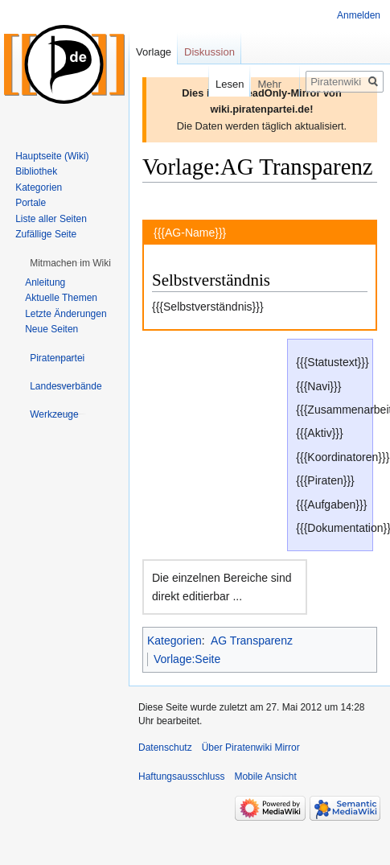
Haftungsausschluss (181, 776)
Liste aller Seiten (51, 218)
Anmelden (358, 15)
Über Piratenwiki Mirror (251, 747)
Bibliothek (36, 171)
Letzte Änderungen (65, 313)
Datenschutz (165, 747)
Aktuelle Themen (61, 297)
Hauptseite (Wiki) (51, 156)
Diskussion (209, 52)
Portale (30, 202)
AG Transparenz (252, 640)
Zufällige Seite (45, 234)
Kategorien (174, 640)
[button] (70, 263)
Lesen (219, 84)
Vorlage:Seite (187, 659)
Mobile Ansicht (265, 776)
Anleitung (45, 282)
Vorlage (153, 52)
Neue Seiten (51, 329)
